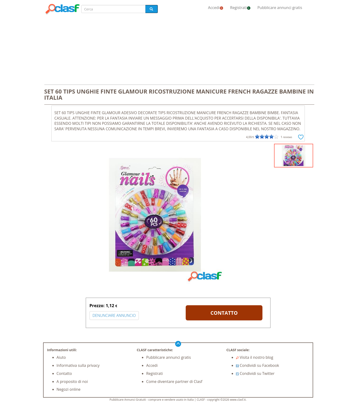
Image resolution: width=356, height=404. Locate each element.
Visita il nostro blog (254, 357)
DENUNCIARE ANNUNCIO (114, 315)
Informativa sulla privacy (78, 365)
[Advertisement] (178, 50)
